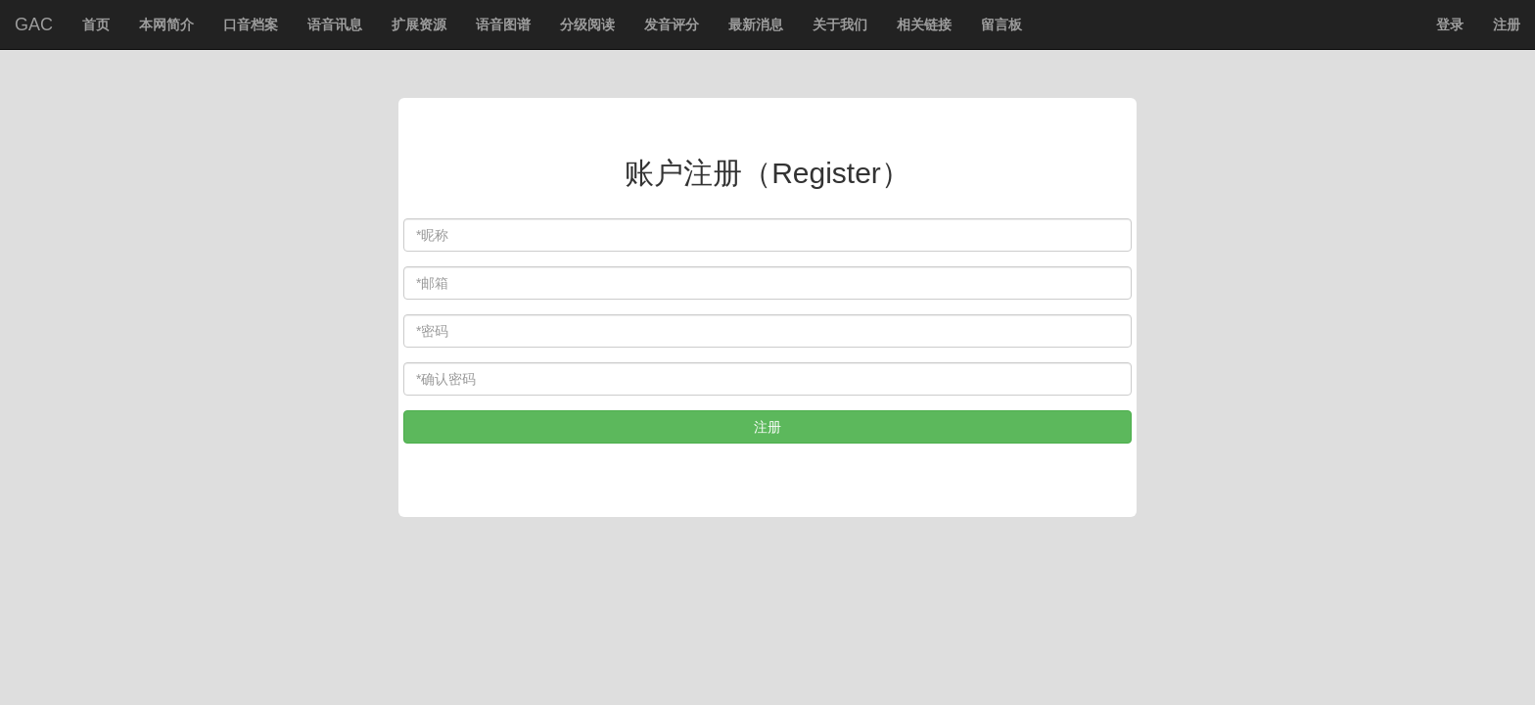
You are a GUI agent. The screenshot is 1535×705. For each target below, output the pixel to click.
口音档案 (250, 24)
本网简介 (166, 24)
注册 (1506, 24)
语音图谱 (503, 24)
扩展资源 (419, 24)
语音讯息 (334, 24)
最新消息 (755, 24)
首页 (101, 31)
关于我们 (840, 24)
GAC (34, 24)
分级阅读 (587, 24)
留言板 (1001, 24)
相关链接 (924, 24)
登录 (1450, 24)
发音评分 (671, 24)
